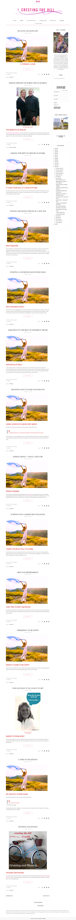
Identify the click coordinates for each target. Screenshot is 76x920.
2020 (55, 158)
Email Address (57, 91)
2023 (55, 153)
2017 (55, 163)
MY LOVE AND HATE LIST (28, 31)
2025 (55, 150)
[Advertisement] (60, 248)
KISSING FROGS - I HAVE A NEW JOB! (28, 457)
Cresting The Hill (38, 9)
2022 (55, 155)
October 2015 (58, 171)
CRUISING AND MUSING (28, 827)
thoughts (11, 77)
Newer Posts (10, 895)
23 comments (8, 263)
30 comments (8, 202)
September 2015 (59, 173)
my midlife (11, 205)
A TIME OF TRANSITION (28, 759)
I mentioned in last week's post (13, 132)
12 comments (8, 144)
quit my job (42, 875)
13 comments (8, 448)
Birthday (55, 102)
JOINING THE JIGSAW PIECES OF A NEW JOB (28, 211)
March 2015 (58, 219)
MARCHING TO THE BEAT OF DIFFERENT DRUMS (28, 330)
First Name (56, 95)
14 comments (8, 563)
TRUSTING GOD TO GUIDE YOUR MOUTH (28, 389)
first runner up (29, 494)
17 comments (8, 74)
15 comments (8, 505)
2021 (55, 156)
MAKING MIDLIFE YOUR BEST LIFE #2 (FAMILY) (28, 83)
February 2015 (58, 220)
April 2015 (57, 217)
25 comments (8, 887)
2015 (55, 166)
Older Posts (46, 895)
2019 (55, 160)
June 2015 (58, 178)
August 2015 (58, 175)
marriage (11, 383)
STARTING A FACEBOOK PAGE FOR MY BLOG (28, 272)
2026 (55, 148)
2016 (55, 165)
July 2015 (57, 176)
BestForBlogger (44, 918)
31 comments (8, 750)
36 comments (8, 321)
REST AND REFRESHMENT (27, 572)
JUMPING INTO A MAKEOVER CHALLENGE (28, 514)
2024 (55, 151)
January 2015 (58, 222)
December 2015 (59, 168)
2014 (55, 224)
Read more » (28, 69)
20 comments (8, 380)
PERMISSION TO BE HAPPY (28, 630)
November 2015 (59, 170)
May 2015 (57, 215)
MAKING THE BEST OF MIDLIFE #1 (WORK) (28, 153)
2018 (55, 161)
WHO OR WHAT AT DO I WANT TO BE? (27, 688)
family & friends (12, 147)
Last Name (56, 99)
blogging (11, 324)
